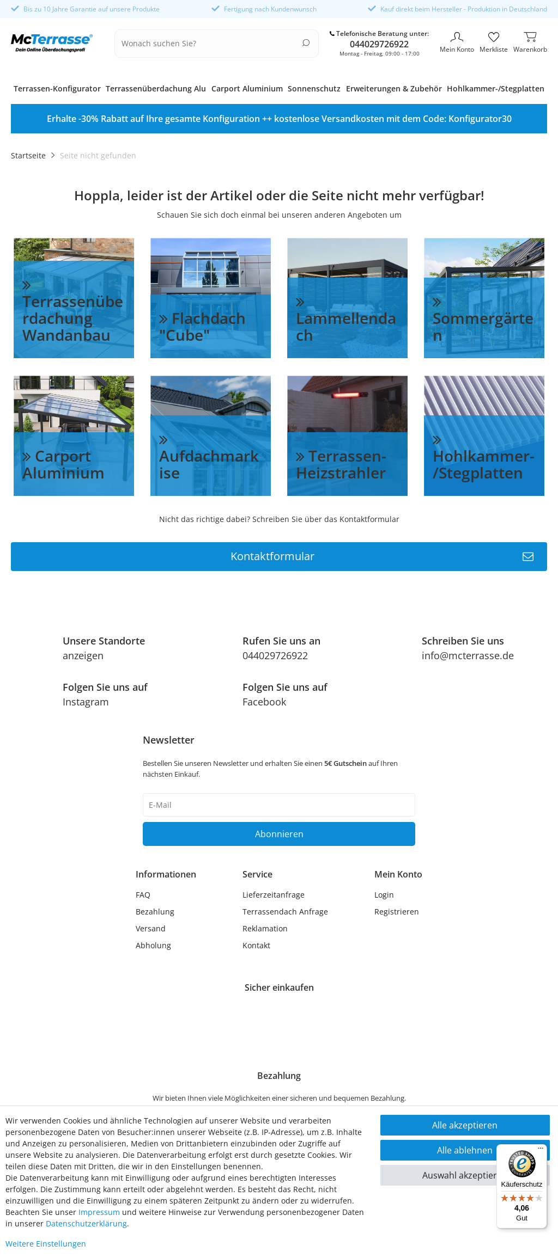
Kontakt (256, 945)
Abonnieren (279, 834)
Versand (151, 928)
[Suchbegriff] (209, 43)
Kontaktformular (382, 556)
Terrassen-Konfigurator (57, 88)
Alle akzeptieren (465, 1125)
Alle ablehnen (465, 1150)
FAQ (143, 894)
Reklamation (265, 928)
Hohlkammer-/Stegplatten (495, 88)
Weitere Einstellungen (45, 1243)
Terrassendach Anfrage (285, 911)
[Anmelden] (398, 894)
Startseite (28, 155)
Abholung (153, 945)
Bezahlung (155, 911)
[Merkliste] (494, 43)
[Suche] (306, 43)
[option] (279, 118)
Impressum (99, 1212)
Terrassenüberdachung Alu (156, 88)
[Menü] (540, 1150)
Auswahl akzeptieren (464, 1175)
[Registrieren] (398, 911)
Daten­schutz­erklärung (86, 1223)
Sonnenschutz (314, 88)
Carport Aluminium (247, 88)
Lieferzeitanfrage (273, 894)
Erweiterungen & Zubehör (394, 88)
